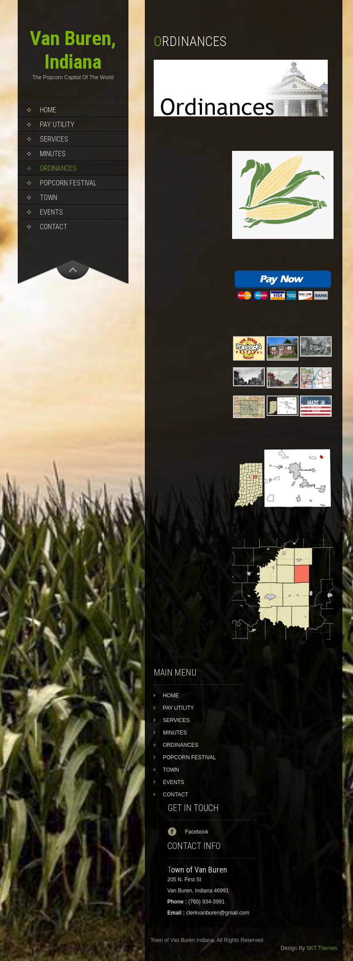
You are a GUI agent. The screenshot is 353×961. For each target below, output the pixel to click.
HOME (48, 110)
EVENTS (51, 212)
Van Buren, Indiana (73, 50)
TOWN (48, 197)
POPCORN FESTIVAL (68, 183)
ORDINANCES (58, 168)
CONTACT (53, 227)
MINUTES (53, 154)
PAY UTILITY (57, 124)
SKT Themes (321, 948)
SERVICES (54, 139)
